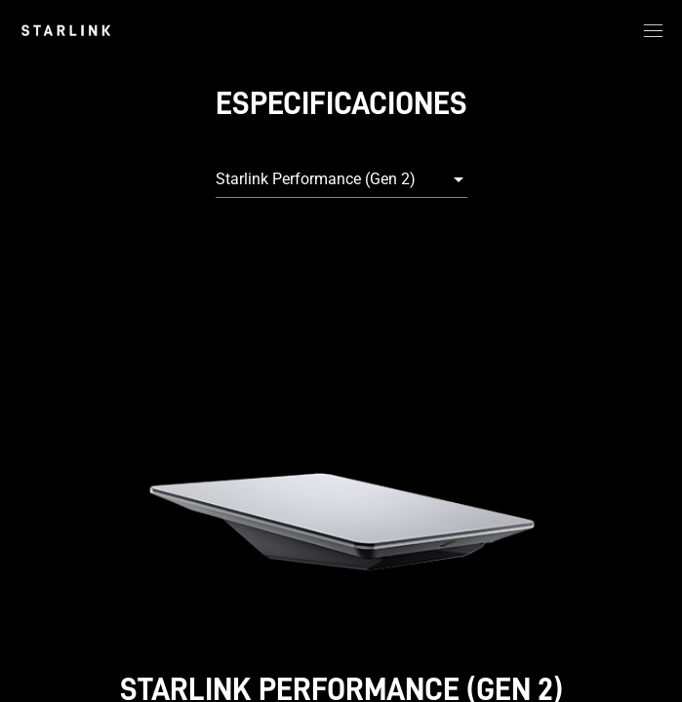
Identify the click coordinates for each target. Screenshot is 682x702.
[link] (66, 30)
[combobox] (341, 179)
